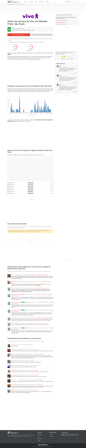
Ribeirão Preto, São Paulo (42, 274)
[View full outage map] (30, 169)
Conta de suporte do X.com (63, 20)
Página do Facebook (62, 22)
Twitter (50, 434)
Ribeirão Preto (42, 154)
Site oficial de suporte (62, 24)
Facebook (51, 436)
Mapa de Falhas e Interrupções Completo (42, 34)
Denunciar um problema (19, 34)
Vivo (17, 4)
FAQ (36, 1)
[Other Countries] (70, 435)
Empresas (31, 1)
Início (25, 1)
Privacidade (41, 1)
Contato (47, 1)
